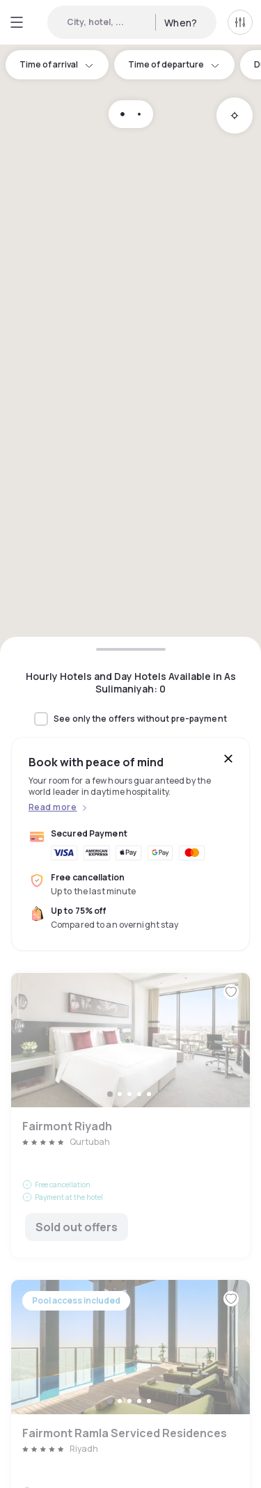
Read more (53, 807)
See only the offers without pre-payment (140, 719)
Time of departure (174, 64)
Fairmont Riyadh (130, 1115)
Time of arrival (57, 64)
